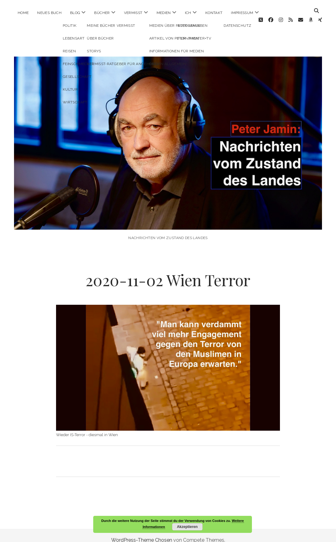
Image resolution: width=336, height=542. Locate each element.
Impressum (242, 13)
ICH (188, 13)
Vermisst (133, 13)
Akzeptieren (187, 527)
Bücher (102, 13)
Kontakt (214, 13)
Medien (164, 13)
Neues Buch (49, 13)
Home (23, 13)
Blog (75, 13)
